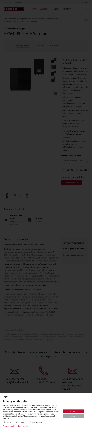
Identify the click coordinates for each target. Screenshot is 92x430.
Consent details (8, 426)
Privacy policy (23, 426)
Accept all (73, 411)
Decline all (73, 416)
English (6, 397)
